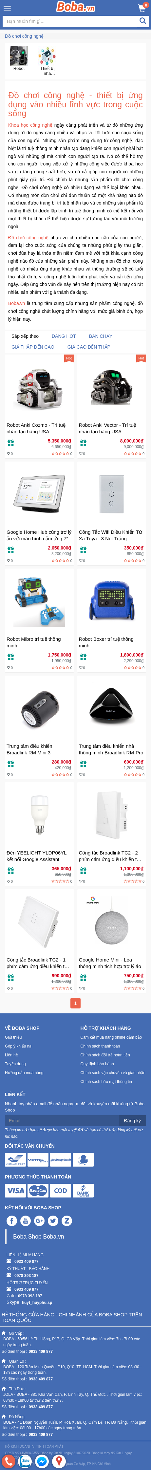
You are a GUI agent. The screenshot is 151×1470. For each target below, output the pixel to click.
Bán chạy (100, 336)
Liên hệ (11, 1055)
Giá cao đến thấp (88, 347)
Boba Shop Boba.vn (38, 1236)
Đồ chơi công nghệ (24, 36)
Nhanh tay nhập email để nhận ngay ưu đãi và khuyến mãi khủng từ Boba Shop (74, 1107)
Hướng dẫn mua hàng (24, 1072)
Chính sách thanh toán (100, 1046)
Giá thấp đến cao (32, 347)
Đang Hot (64, 336)
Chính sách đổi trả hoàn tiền (105, 1055)
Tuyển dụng (15, 1064)
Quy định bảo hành (97, 1064)
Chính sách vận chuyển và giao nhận (113, 1072)
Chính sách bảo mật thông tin (106, 1081)
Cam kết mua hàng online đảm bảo (111, 1037)
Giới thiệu (13, 1037)
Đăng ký (132, 1120)
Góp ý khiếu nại (18, 1046)
